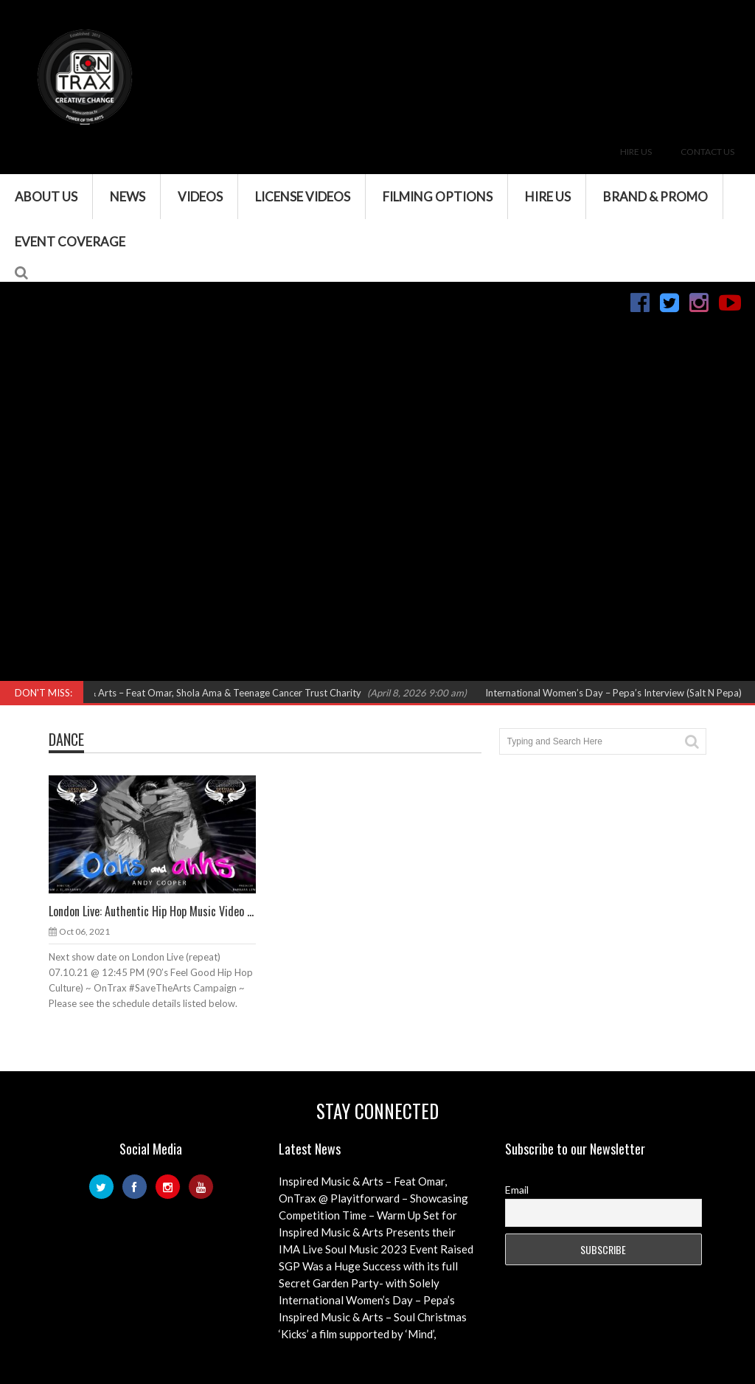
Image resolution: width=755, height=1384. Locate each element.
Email (517, 1189)
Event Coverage (70, 241)
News (127, 196)
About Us (46, 196)
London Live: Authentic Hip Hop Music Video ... (151, 911)
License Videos (302, 196)
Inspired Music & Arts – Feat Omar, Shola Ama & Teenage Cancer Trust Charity (201, 693)
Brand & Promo (655, 196)
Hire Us (636, 151)
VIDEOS (200, 196)
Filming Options (438, 196)
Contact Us (707, 151)
